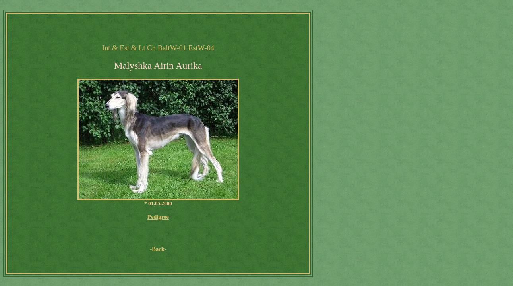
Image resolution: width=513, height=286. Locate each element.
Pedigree (158, 217)
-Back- (158, 249)
